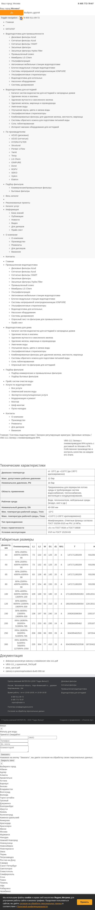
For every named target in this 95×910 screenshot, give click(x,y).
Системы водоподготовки (22, 435)
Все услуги (16, 388)
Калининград (6, 814)
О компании (17, 238)
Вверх (3, 725)
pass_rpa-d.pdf (13, 667)
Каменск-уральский (9, 817)
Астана (3, 780)
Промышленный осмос (22, 54)
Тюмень (4, 883)
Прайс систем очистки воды (19, 381)
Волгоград (5, 792)
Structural (15, 145)
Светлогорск (6, 868)
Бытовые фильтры (20, 191)
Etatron (14, 179)
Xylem (14, 176)
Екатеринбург (6, 806)
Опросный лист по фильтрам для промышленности (36, 319)
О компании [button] (11, 234)
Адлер (3, 772)
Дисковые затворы (81, 435)
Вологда (4, 795)
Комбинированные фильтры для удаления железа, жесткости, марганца (47, 117)
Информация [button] (12, 209)
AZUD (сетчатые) (19, 138)
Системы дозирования (22, 85)
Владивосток (6, 789)
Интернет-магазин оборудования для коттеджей (35, 127)
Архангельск (6, 778)
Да (11, 12)
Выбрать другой (32, 12)
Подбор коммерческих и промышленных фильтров (36, 373)
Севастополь (6, 871)
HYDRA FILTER (18, 142)
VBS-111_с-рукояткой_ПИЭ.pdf (21, 664)
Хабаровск (5, 888)
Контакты (10, 256)
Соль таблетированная (22, 123)
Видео (14, 223)
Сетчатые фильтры (69, 685)
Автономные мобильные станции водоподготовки (35, 64)
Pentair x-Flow (18, 149)
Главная (10, 22)
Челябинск (5, 891)
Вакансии (16, 252)
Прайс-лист (17, 230)
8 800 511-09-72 (32, 17)
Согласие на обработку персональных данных (26, 711)
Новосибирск (6, 846)
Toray (14, 155)
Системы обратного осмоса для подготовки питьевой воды (40, 120)
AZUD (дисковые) (20, 135)
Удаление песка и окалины (24, 96)
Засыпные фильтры (21, 47)
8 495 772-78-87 (86, 3)
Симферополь (7, 874)
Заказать (5, 754)
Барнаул (4, 783)
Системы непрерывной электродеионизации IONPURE (38, 71)
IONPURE (16, 162)
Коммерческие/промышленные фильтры (31, 187)
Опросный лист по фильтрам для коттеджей (33, 365)
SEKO (14, 172)
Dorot (14, 166)
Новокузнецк (6, 843)
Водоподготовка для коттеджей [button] (21, 89)
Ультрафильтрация (20, 61)
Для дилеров (17, 226)
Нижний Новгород (9, 840)
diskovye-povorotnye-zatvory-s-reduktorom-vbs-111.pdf (32, 661)
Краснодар (5, 823)
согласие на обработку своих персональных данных (66, 757)
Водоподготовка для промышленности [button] (25, 33)
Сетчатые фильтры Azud (23, 40)
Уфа (2, 885)
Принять (84, 902)
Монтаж (15, 401)
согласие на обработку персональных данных (40, 903)
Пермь (3, 854)
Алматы (4, 775)
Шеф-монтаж (17, 405)
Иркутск (4, 809)
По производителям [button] (15, 132)
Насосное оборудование (23, 81)
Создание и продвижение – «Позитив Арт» (77, 720)
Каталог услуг (12, 206)
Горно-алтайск (7, 797)
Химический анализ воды (23, 391)
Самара (4, 863)
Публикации (17, 216)
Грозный (4, 800)
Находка (4, 837)
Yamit (14, 152)
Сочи (2, 877)
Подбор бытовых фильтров (24, 376)
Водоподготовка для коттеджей (73, 693)
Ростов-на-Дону (7, 860)
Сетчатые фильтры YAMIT (24, 44)
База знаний (17, 213)
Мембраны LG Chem (21, 57)
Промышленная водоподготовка (21, 265)
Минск (3, 829)
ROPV (14, 169)
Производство (18, 241)
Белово (3, 786)
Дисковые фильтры (69, 681)
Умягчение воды (19, 106)
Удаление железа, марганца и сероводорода (33, 103)
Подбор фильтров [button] (14, 184)
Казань (3, 812)
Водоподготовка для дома (18, 327)
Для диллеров (18, 248)
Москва (16, 3)
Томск (3, 880)
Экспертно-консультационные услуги (29, 395)
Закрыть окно (7, 760)
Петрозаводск (7, 857)
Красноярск (5, 826)
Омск (2, 851)
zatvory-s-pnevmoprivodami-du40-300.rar (25, 671)
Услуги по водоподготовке (18, 384)
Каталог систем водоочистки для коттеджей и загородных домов (43, 93)
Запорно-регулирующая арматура (53, 435)
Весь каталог (12, 196)
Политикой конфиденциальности (32, 906)
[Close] (1, 728)
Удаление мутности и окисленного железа (32, 100)
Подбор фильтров (14, 369)
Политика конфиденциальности (20, 707)
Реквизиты (16, 245)
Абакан (3, 769)
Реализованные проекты (18, 202)
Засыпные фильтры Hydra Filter (26, 50)
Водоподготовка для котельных (26, 78)
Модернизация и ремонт (23, 398)
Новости (15, 219)
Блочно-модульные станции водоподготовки (33, 67)
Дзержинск (5, 803)
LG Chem (15, 159)
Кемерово (5, 820)
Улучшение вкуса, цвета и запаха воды (30, 110)
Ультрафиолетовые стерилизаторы (28, 74)
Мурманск (5, 834)
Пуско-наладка (18, 408)
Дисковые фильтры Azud (23, 37)
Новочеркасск (7, 848)
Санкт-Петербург (8, 865)
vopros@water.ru (18, 703)
